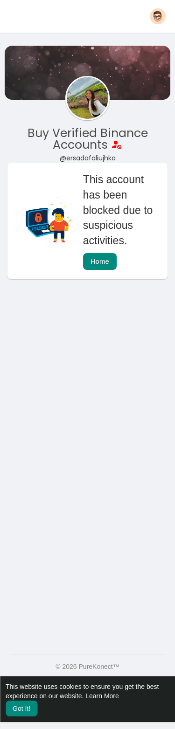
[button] (157, 16)
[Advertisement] (87, 383)
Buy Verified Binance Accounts (88, 139)
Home (100, 261)
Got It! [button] (21, 708)
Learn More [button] (102, 696)
